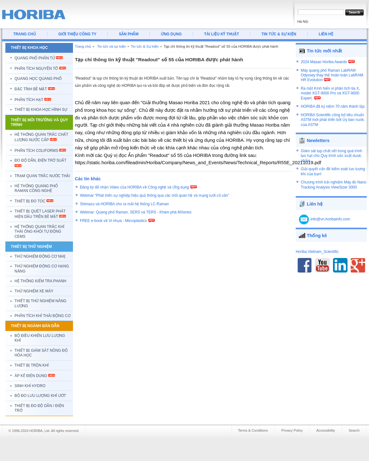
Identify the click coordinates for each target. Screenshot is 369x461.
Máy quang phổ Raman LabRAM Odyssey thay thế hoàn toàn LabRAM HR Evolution (332, 78)
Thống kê (317, 231)
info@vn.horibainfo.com (330, 215)
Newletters (318, 136)
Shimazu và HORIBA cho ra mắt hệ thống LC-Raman (124, 204)
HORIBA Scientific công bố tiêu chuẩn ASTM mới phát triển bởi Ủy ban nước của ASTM (332, 123)
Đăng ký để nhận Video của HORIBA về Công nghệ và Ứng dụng (134, 187)
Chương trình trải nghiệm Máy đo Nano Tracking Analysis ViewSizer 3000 (333, 180)
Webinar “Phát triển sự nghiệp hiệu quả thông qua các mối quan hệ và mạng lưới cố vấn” (154, 195)
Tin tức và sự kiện (111, 46)
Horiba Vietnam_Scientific (317, 248)
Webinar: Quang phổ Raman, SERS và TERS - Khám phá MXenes (135, 212)
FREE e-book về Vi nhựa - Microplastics (113, 221)
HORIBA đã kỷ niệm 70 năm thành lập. (333, 110)
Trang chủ (83, 46)
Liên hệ (315, 200)
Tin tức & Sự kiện (145, 46)
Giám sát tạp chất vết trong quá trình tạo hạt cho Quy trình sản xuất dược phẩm (331, 152)
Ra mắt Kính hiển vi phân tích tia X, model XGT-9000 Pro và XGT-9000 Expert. (330, 96)
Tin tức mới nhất (324, 50)
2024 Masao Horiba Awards (324, 65)
